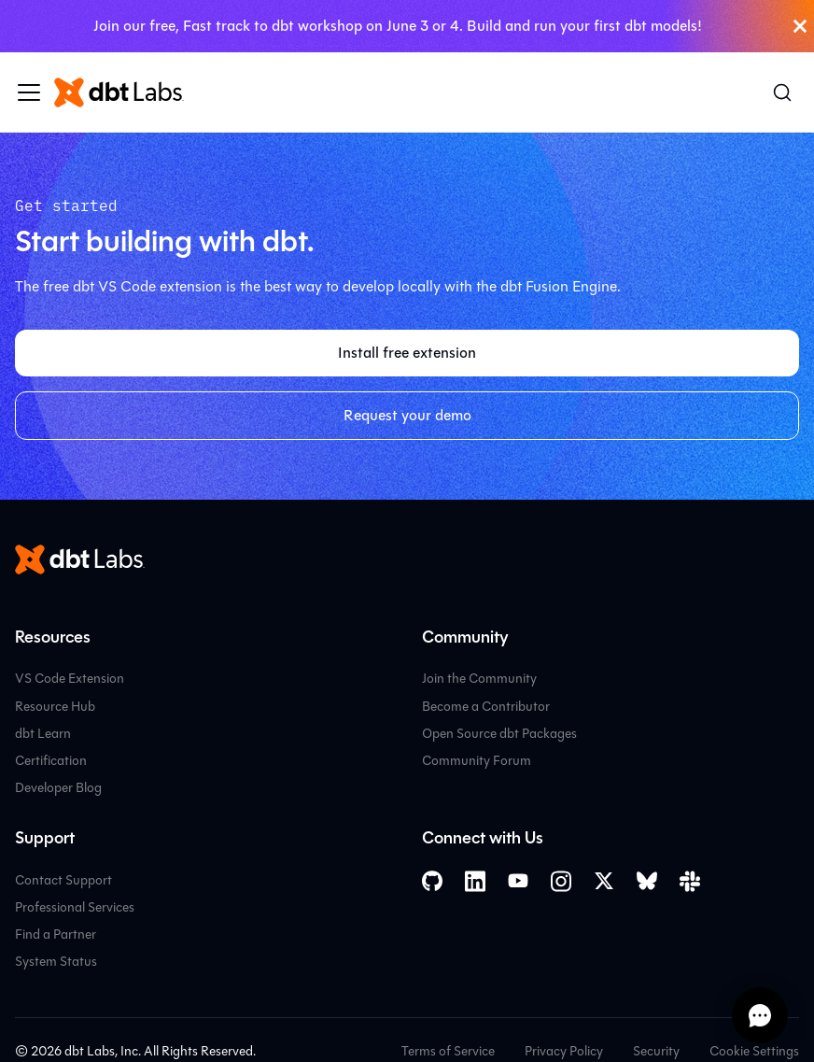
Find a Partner (55, 934)
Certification (51, 761)
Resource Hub (55, 706)
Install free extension (407, 352)
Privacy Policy (564, 1051)
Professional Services (74, 907)
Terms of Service (448, 1051)
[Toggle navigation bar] (29, 92)
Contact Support (63, 880)
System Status (56, 961)
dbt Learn (43, 733)
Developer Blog (58, 788)
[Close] (800, 26)
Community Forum (476, 761)
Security (656, 1051)
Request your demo (407, 415)
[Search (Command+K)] (782, 92)
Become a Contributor (486, 706)
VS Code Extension (69, 678)
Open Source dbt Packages (499, 733)
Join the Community (479, 678)
